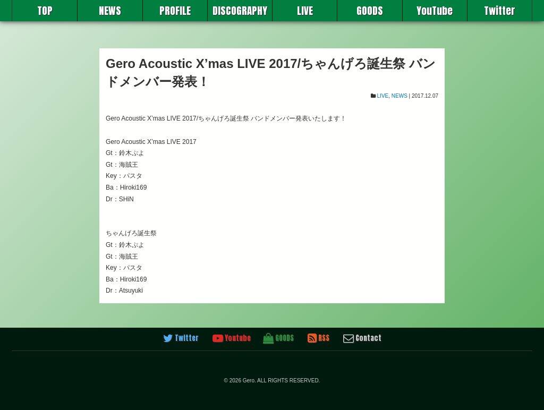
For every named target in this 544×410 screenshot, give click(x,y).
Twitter (499, 10)
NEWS (110, 10)
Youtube (231, 338)
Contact (362, 338)
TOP (45, 10)
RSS (318, 338)
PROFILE (175, 10)
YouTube (434, 10)
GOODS (369, 10)
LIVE (305, 10)
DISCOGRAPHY (239, 10)
